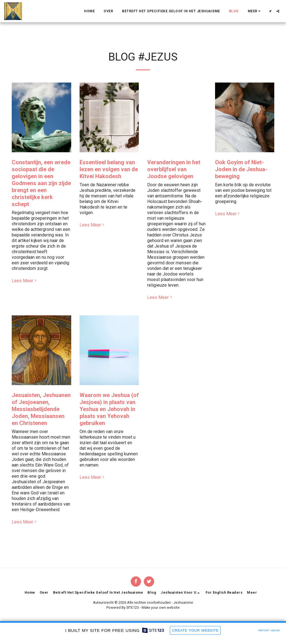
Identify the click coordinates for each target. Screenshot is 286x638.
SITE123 (132, 607)
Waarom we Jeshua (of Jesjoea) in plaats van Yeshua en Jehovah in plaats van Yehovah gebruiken (109, 409)
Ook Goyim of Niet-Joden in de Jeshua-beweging (241, 169)
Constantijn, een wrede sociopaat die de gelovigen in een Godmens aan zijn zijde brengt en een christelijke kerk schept (41, 183)
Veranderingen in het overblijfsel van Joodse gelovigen (173, 169)
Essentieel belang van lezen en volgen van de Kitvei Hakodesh (109, 169)
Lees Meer (25, 280)
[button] (270, 11)
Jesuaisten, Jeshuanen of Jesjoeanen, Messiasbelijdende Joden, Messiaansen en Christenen (41, 409)
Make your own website (161, 607)
